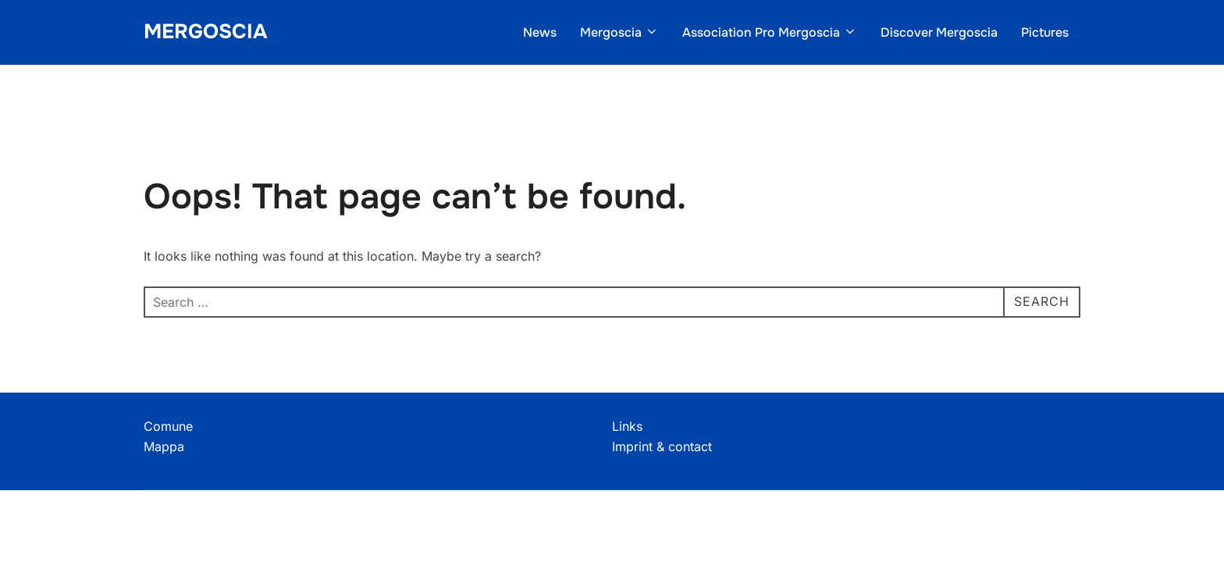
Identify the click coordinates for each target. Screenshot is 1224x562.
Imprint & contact (662, 446)
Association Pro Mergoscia (769, 32)
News (540, 32)
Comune (168, 426)
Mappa (164, 446)
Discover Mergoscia (939, 32)
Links (627, 426)
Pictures (1045, 32)
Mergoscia (205, 31)
